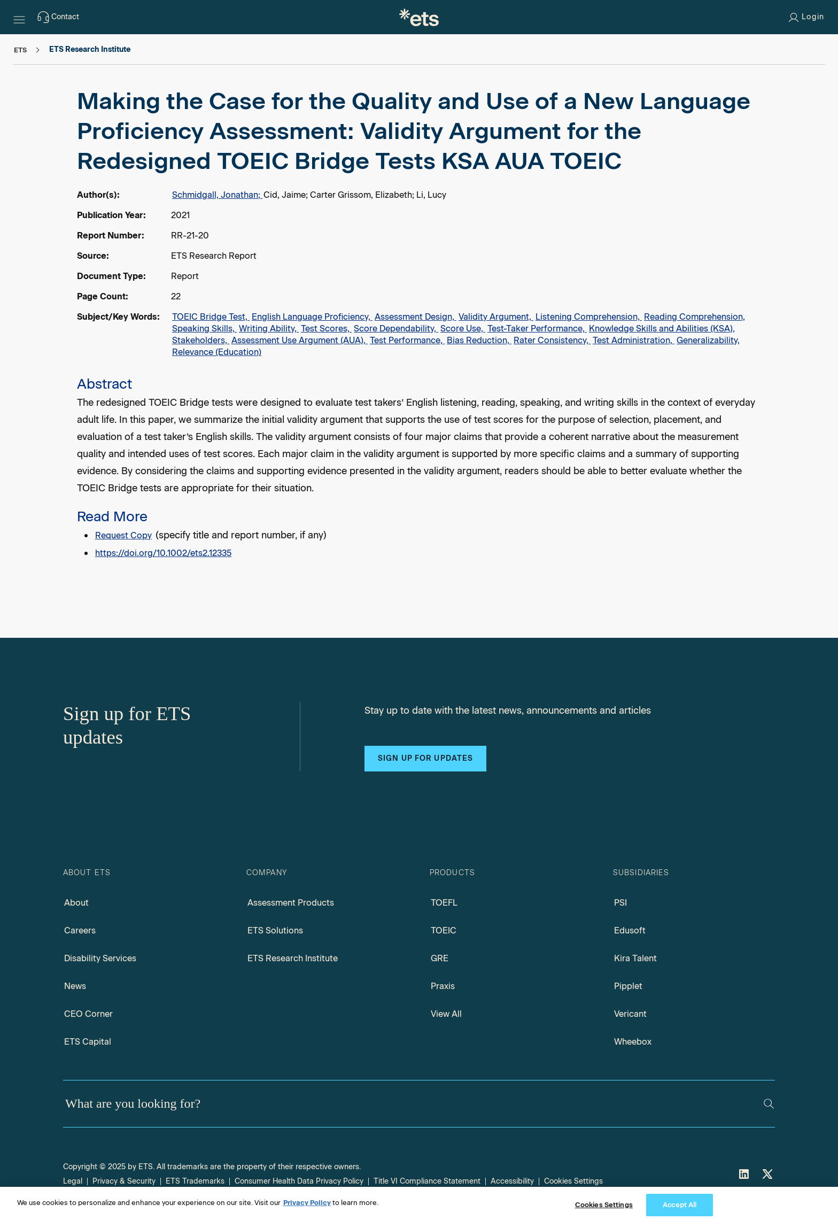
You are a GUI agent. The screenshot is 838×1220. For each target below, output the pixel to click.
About (76, 903)
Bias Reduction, (479, 340)
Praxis (443, 986)
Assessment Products (290, 903)
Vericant (630, 1014)
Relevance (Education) (216, 352)
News (75, 986)
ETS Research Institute (292, 958)
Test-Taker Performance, (537, 328)
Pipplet (628, 986)
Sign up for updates (425, 758)
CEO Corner (88, 1014)
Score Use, (462, 328)
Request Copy (123, 535)
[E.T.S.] (419, 17)
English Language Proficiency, (312, 317)
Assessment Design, (415, 317)
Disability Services (100, 958)
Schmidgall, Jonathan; (217, 195)
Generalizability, (708, 340)
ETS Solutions (275, 930)
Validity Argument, (496, 317)
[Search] (769, 1104)
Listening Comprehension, (589, 317)
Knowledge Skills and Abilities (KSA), (662, 328)
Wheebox (632, 1042)
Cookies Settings (573, 1181)
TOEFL (444, 903)
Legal (72, 1181)
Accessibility (512, 1181)
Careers (80, 930)
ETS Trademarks (195, 1181)
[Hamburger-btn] (19, 17)
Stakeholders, (200, 340)
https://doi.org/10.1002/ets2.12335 (163, 553)
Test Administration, (633, 340)
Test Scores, (326, 328)
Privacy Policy (307, 1210)
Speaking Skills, (204, 328)
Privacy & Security (124, 1181)
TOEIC (443, 930)
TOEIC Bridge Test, (211, 317)
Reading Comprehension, (694, 317)
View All (446, 1014)
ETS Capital (87, 1042)
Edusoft (630, 930)
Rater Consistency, (552, 340)
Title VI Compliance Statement (427, 1181)
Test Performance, (407, 340)
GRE (439, 958)
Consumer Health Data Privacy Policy (299, 1181)
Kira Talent (635, 958)
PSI (620, 903)
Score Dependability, (396, 328)
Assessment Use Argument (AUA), (299, 340)
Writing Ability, (269, 328)
